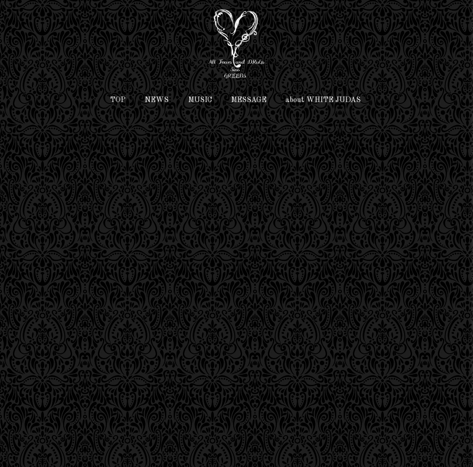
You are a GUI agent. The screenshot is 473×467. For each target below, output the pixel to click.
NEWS (157, 100)
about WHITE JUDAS (323, 100)
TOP (118, 100)
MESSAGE (249, 100)
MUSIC (200, 100)
